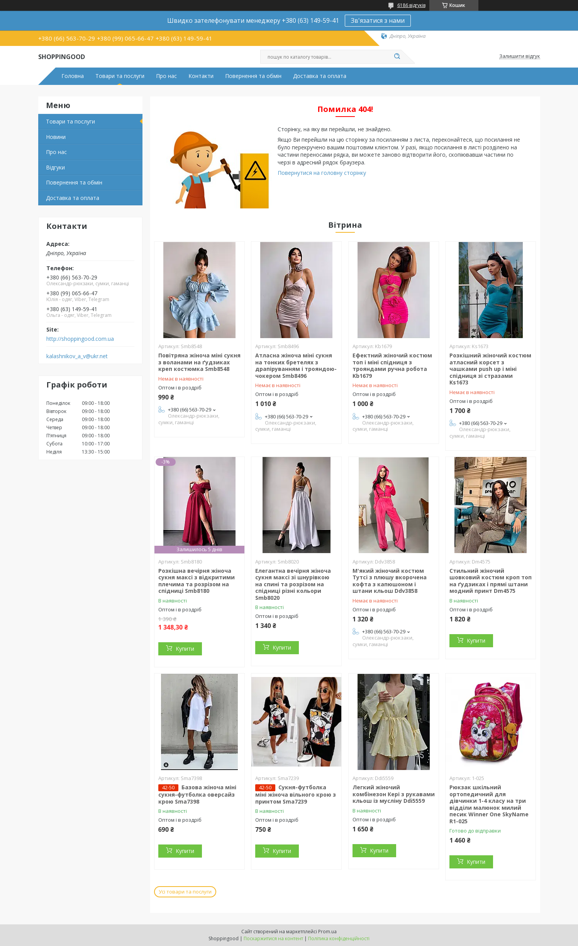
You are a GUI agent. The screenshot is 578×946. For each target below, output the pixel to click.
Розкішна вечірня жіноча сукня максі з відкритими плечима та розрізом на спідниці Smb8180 (196, 581)
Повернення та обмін (253, 76)
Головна (72, 76)
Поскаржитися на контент (273, 938)
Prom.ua (327, 931)
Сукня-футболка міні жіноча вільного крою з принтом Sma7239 (295, 794)
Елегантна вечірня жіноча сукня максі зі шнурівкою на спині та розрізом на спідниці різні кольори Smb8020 (293, 584)
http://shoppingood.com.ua (80, 338)
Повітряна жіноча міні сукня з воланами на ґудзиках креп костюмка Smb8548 (199, 362)
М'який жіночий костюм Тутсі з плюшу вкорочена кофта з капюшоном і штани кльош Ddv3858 (390, 581)
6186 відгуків (411, 5)
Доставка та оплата (319, 76)
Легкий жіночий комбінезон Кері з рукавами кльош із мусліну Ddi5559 (394, 794)
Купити (185, 648)
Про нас (166, 76)
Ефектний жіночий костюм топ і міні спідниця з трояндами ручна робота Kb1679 (392, 365)
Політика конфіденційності (339, 938)
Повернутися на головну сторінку (322, 172)
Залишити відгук (519, 56)
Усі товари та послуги (185, 891)
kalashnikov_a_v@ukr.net (77, 356)
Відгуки (55, 167)
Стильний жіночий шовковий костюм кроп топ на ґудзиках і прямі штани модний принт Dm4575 (490, 581)
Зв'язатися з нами (378, 20)
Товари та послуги (119, 76)
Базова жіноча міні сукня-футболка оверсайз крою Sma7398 (197, 794)
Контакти (201, 76)
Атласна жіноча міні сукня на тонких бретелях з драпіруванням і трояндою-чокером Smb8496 (296, 365)
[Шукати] (397, 57)
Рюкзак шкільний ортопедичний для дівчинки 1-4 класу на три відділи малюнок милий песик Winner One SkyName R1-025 (489, 804)
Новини (56, 136)
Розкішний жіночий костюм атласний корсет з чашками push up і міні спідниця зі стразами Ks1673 (490, 369)
